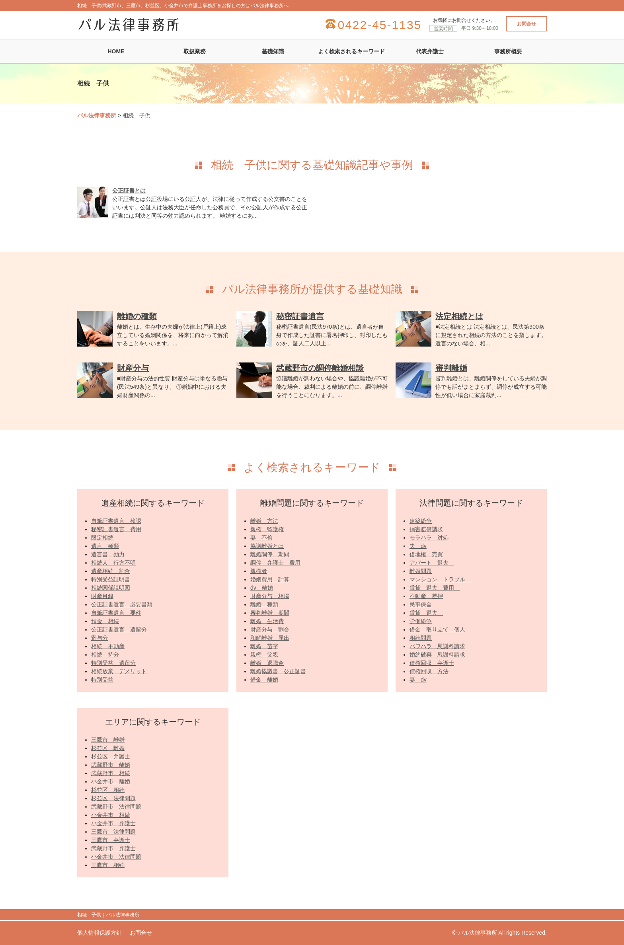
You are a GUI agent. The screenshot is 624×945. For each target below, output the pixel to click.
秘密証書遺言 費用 (116, 529)
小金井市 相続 (110, 815)
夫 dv (418, 546)
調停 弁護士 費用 (275, 562)
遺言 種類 (105, 546)
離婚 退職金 (267, 663)
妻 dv (418, 679)
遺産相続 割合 (110, 571)
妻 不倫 (261, 537)
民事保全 (421, 604)
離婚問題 (421, 571)
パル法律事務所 (96, 115)
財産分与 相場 (269, 596)
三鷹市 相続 (108, 865)
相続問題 (421, 638)
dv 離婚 (261, 588)
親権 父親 (264, 654)
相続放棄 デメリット (119, 671)
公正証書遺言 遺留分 (119, 629)
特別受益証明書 (110, 579)
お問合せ (526, 24)
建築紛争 (421, 521)
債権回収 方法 (429, 671)
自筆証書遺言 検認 (116, 521)
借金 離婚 (264, 679)
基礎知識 (273, 51)
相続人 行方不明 (113, 562)
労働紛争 (421, 621)
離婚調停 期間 (269, 554)
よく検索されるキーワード (351, 51)
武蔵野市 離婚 (110, 765)
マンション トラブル (440, 579)
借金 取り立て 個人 (437, 629)
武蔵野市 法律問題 (116, 806)
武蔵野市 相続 (110, 773)
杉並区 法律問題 (113, 798)
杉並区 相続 (108, 790)
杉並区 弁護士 (110, 756)
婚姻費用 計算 (269, 579)
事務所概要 (508, 51)
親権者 (258, 571)
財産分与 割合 (269, 629)
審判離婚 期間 (269, 613)
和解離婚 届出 (269, 638)
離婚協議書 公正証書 (278, 671)
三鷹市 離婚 (108, 740)
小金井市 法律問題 (116, 856)
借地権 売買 (426, 554)
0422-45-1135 (379, 25)
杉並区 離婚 (108, 748)
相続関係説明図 (110, 588)
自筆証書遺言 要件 (116, 613)
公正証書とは (129, 190)
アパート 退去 (432, 562)
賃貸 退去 (426, 613)
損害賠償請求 (426, 529)
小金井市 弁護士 (113, 823)
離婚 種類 (264, 604)
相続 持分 (105, 654)
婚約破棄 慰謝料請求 (437, 654)
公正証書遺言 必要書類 (121, 604)
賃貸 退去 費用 (435, 588)
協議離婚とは (267, 546)
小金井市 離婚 (110, 781)
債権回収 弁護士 (432, 663)
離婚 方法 (264, 521)
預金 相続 (105, 621)
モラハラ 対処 (429, 537)
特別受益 (102, 679)
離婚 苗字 (264, 646)
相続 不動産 (108, 646)
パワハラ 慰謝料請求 (437, 646)
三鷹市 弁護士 (110, 840)
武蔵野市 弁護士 (113, 848)
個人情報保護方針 (99, 932)
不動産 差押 (426, 596)
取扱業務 (194, 51)
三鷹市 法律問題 (113, 831)
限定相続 (102, 537)
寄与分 (99, 638)
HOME (116, 51)
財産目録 (102, 596)
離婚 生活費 (267, 621)
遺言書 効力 (108, 554)
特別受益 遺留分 (113, 663)
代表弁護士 (430, 51)
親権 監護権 (267, 529)
